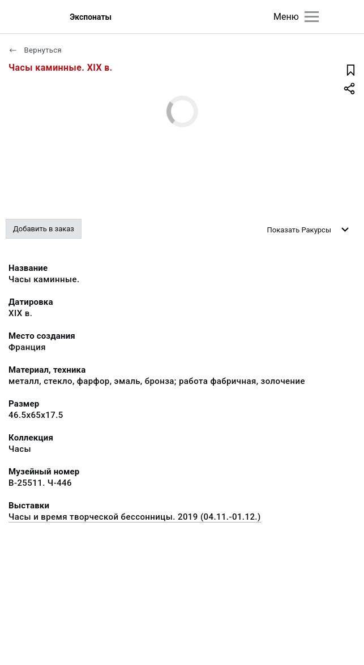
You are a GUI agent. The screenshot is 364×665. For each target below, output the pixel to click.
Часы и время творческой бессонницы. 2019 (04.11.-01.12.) (134, 517)
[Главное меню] (311, 17)
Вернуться (35, 50)
